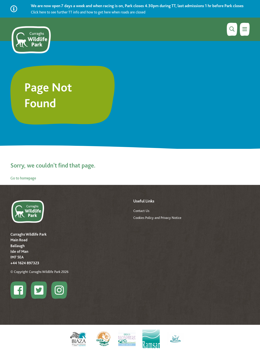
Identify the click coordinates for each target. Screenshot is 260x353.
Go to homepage (23, 178)
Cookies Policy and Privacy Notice (157, 218)
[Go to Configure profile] (20, 290)
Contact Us (141, 211)
